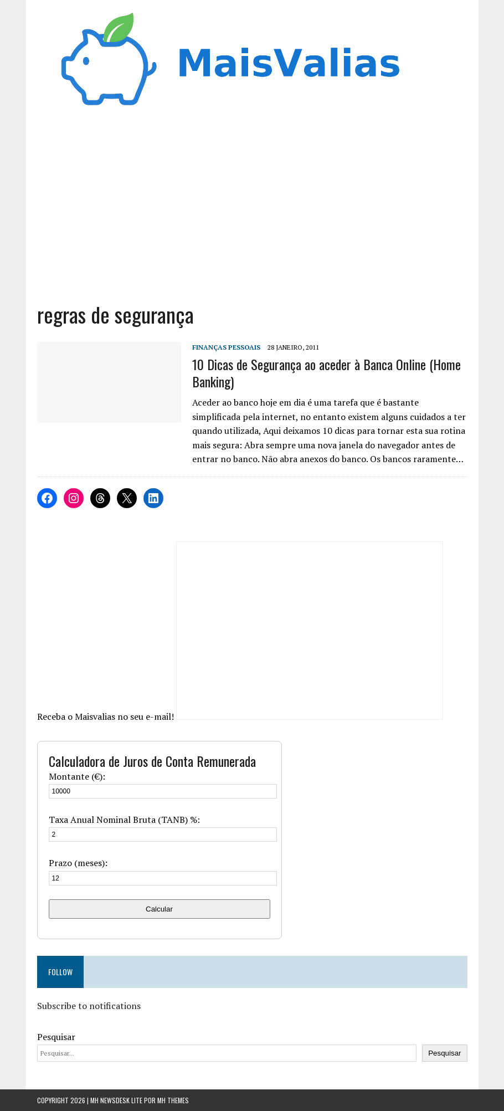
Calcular (159, 909)
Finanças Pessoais (226, 347)
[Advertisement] (252, 201)
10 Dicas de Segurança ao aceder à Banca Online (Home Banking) (326, 372)
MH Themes (173, 1100)
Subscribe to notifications (89, 1006)
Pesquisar (56, 1037)
